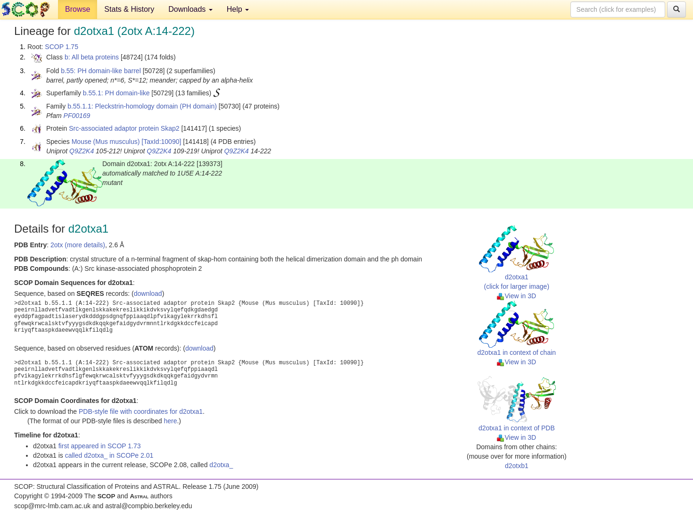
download (148, 293)
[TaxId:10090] (161, 141)
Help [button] (238, 9)
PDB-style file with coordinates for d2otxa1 (141, 411)
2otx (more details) (77, 245)
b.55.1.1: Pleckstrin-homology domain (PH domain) (142, 106)
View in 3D (516, 296)
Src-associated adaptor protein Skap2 (124, 128)
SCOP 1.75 (61, 46)
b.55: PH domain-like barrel (101, 71)
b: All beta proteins (92, 57)
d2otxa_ (221, 465)
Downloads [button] (190, 9)
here (170, 421)
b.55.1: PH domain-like (116, 93)
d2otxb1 (516, 466)
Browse (77, 9)
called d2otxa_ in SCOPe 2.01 (109, 455)
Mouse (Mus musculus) (106, 141)
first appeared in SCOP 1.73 (99, 446)
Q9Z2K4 (81, 151)
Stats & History (129, 9)
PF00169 (77, 115)
